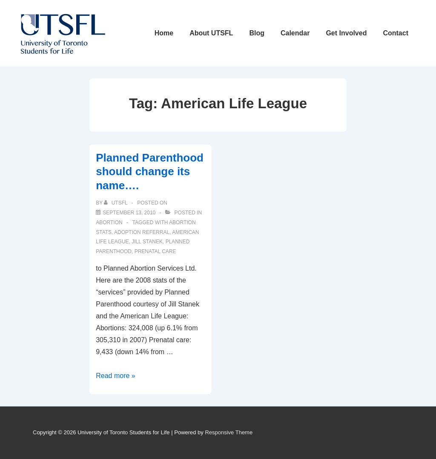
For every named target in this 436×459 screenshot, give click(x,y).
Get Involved (346, 33)
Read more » (115, 375)
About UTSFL (211, 33)
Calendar (295, 33)
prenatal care (155, 251)
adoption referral (141, 232)
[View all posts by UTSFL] (116, 203)
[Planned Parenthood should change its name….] (129, 213)
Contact (395, 33)
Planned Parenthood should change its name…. (150, 171)
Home (164, 33)
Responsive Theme (228, 432)
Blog (256, 33)
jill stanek (147, 242)
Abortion (109, 222)
